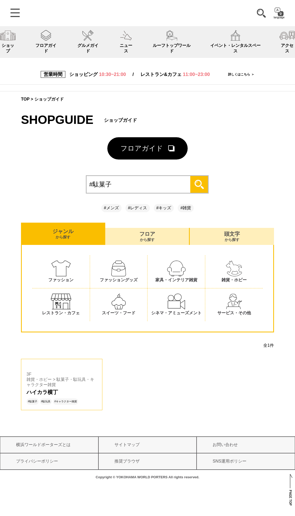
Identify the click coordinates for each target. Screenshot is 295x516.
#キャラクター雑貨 (65, 401)
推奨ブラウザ (127, 461)
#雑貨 (185, 208)
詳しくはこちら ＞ (241, 74)
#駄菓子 (32, 401)
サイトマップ (127, 444)
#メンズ (111, 208)
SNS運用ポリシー (229, 461)
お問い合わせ (225, 444)
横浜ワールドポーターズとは (43, 444)
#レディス (137, 208)
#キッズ (163, 208)
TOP (25, 99)
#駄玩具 (46, 401)
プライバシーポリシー (37, 461)
